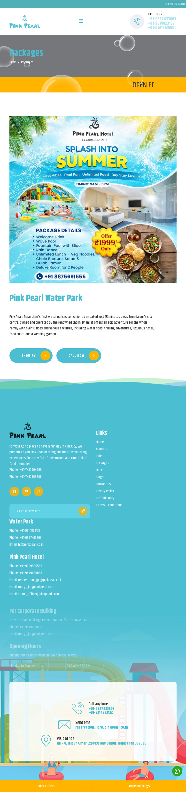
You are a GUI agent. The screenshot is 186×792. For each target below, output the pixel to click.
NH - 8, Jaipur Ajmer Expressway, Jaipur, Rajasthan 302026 (101, 743)
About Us (102, 453)
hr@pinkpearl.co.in (31, 548)
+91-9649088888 (30, 576)
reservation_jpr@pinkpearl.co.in (40, 583)
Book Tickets (46, 786)
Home (12, 62)
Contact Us (103, 488)
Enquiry (36, 355)
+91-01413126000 (162, 27)
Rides (99, 460)
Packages (102, 467)
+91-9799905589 (30, 569)
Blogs (100, 481)
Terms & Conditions (109, 509)
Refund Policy (105, 502)
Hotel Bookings (139, 786)
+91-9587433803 (162, 19)
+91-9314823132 (161, 23)
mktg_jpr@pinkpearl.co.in (36, 591)
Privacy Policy (105, 495)
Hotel (99, 474)
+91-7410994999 (30, 474)
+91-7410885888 (30, 481)
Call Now (84, 355)
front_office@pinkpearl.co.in (38, 598)
